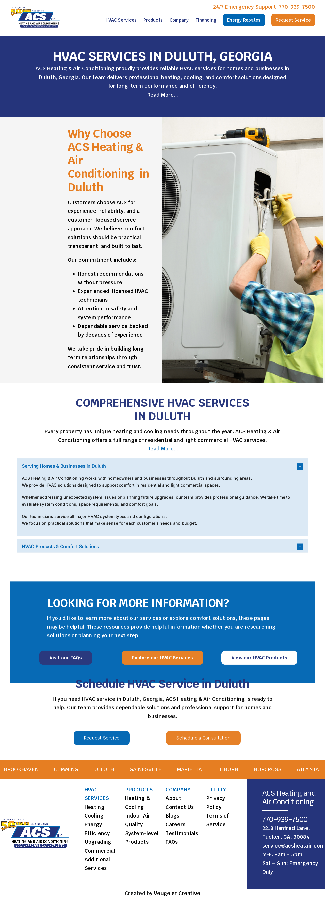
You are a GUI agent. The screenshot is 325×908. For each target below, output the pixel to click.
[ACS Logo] (35, 7)
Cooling (94, 815)
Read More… (162, 95)
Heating (94, 807)
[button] (162, 469)
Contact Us (180, 807)
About (173, 798)
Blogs (173, 815)
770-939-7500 (297, 7)
